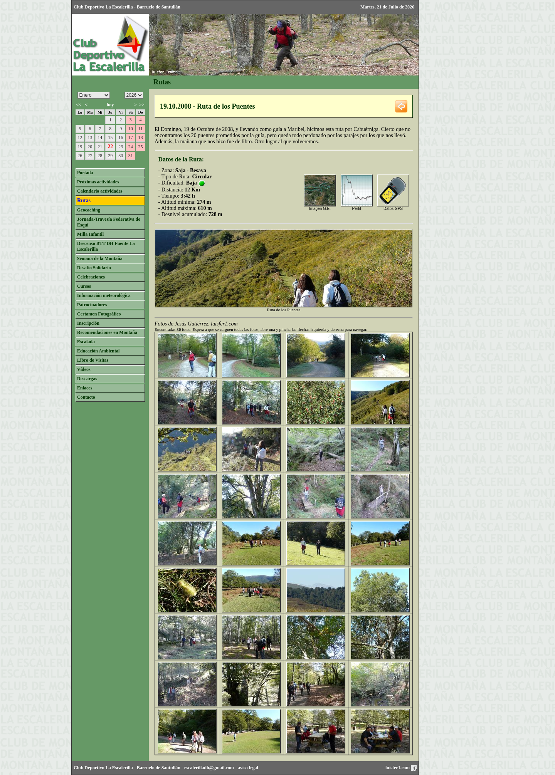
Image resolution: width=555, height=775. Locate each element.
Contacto (86, 397)
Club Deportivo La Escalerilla (103, 767)
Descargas (87, 378)
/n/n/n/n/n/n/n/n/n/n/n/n (93, 95)
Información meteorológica (104, 295)
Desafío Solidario (94, 267)
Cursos (84, 286)
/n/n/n (133, 95)
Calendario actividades (100, 191)
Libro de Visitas (92, 360)
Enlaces (84, 388)
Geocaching (88, 210)
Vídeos (84, 369)
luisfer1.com (401, 767)
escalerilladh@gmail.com (209, 767)
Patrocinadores (92, 304)
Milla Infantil (90, 234)
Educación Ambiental (98, 351)
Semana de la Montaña (100, 258)
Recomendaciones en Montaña (107, 332)
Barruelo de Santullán (158, 767)
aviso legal (248, 767)
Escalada (86, 341)
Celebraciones (91, 277)
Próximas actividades (98, 182)
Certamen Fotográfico (99, 314)
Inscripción (88, 323)
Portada (85, 172)
